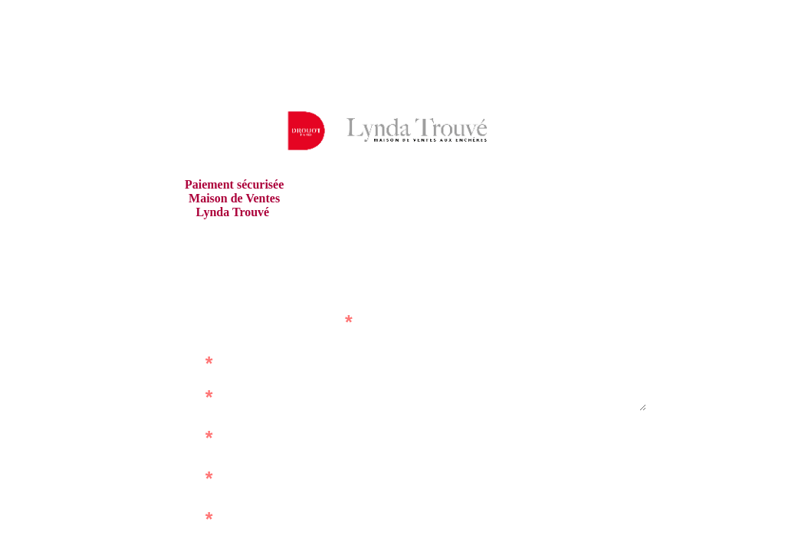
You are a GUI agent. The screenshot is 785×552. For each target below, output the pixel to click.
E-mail (183, 478)
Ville (471, 474)
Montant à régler (156, 518)
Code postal (449, 433)
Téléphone (454, 514)
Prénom (178, 437)
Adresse (460, 363)
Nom (187, 396)
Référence (171, 363)
